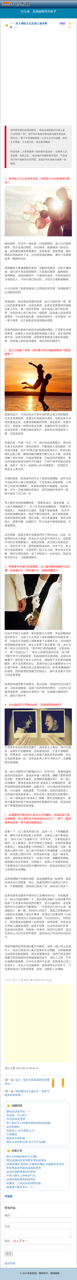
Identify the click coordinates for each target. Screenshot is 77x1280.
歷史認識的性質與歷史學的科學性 (26, 1160)
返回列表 (10, 1263)
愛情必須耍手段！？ (18, 1111)
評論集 (9, 1196)
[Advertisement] (38, 71)
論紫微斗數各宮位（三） (21, 1187)
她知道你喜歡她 (15, 1138)
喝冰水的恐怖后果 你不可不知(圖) (26, 1142)
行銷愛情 (11, 1134)
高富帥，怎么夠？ (17, 1115)
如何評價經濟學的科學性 (21, 1171)
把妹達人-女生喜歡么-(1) (20, 1130)
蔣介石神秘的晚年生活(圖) (22, 1156)
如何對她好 (13, 1126)
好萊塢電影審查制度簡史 (21, 1179)
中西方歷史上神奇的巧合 (21, 1175)
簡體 (62, 23)
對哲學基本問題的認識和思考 (23, 1168)
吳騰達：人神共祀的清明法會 (23, 1183)
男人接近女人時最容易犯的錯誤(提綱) (28, 1122)
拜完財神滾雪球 (15, 1119)
